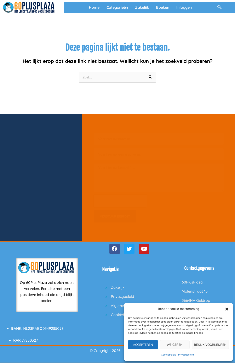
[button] (227, 309)
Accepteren (143, 345)
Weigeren (175, 345)
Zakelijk (142, 7)
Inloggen (184, 7)
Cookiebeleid (168, 354)
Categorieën (117, 7)
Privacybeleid (186, 354)
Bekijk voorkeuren (210, 345)
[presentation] (120, 201)
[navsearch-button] (219, 7)
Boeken (162, 7)
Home (94, 7)
